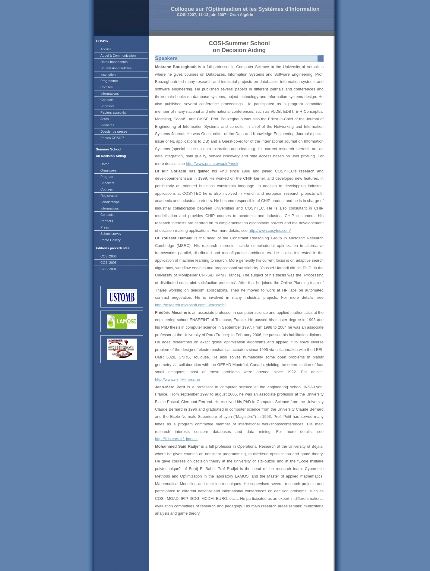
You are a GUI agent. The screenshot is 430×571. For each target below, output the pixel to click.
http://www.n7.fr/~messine (177, 379)
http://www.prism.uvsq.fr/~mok (212, 163)
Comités (106, 87)
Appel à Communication (118, 55)
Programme (109, 81)
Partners (106, 221)
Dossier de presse (113, 131)
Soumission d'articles (115, 68)
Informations (109, 93)
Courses (106, 189)
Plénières (107, 125)
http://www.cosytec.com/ (270, 230)
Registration (109, 195)
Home (104, 164)
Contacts (107, 100)
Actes (104, 119)
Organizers (108, 170)
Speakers (107, 183)
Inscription (107, 74)
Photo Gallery (110, 240)
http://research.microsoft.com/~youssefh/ (190, 305)
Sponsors (107, 106)
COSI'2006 (108, 256)
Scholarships (109, 202)
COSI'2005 (108, 262)
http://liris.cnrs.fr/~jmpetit (176, 439)
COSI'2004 (108, 269)
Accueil (105, 49)
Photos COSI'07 (112, 138)
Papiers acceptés (113, 112)
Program (106, 176)
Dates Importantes (114, 62)
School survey (110, 233)
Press (104, 227)
